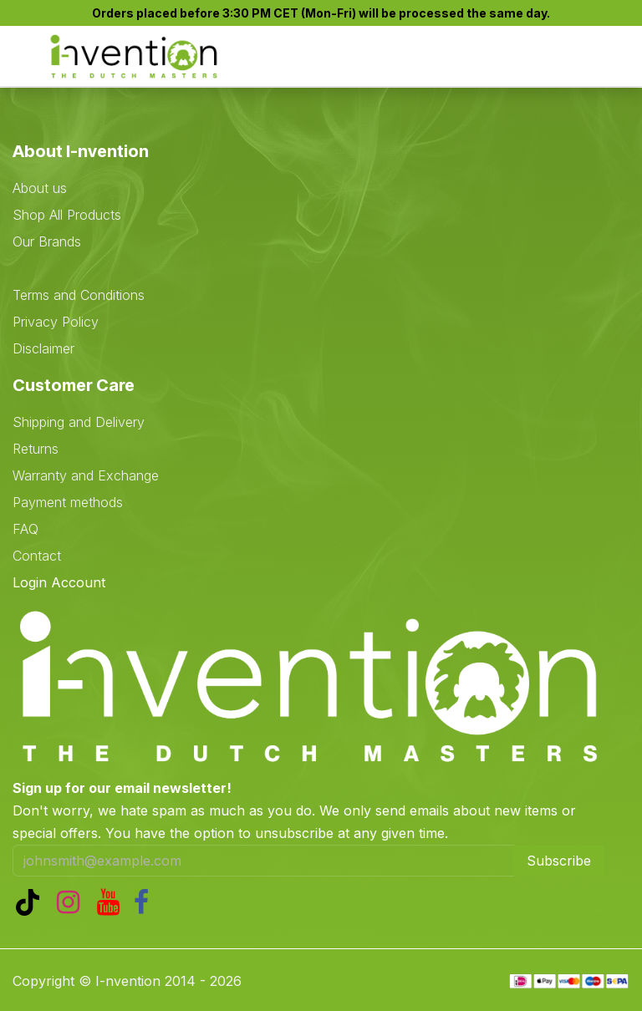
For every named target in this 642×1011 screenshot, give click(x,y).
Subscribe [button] (559, 860)
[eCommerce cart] (528, 57)
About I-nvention (81, 151)
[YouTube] (112, 902)
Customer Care (74, 385)
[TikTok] (31, 902)
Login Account (59, 582)
